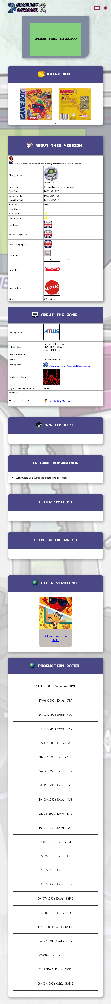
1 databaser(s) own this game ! (61, 186)
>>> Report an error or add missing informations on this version (48, 163)
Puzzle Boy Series (56, 401)
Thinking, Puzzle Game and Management (69, 365)
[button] (55, 123)
